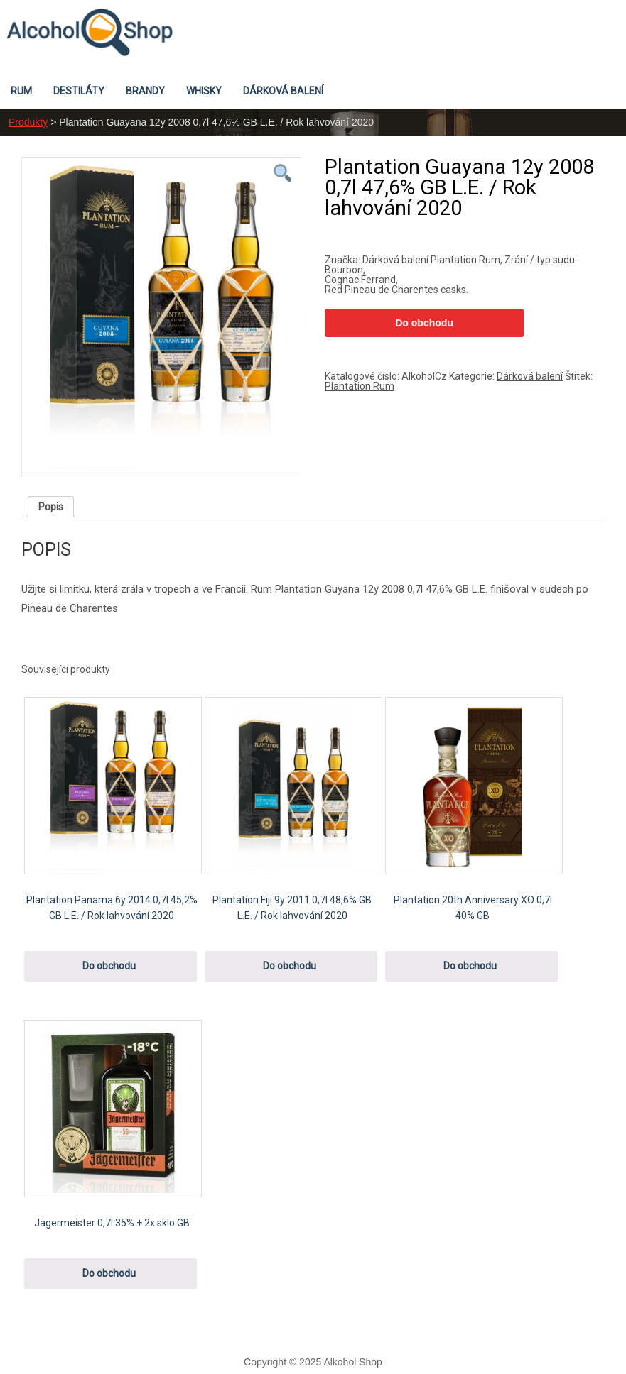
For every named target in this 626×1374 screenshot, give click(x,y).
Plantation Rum (359, 386)
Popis (50, 506)
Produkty (28, 122)
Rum (21, 91)
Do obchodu (424, 323)
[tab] (51, 506)
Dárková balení (283, 91)
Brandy (145, 91)
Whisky (204, 91)
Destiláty (78, 91)
